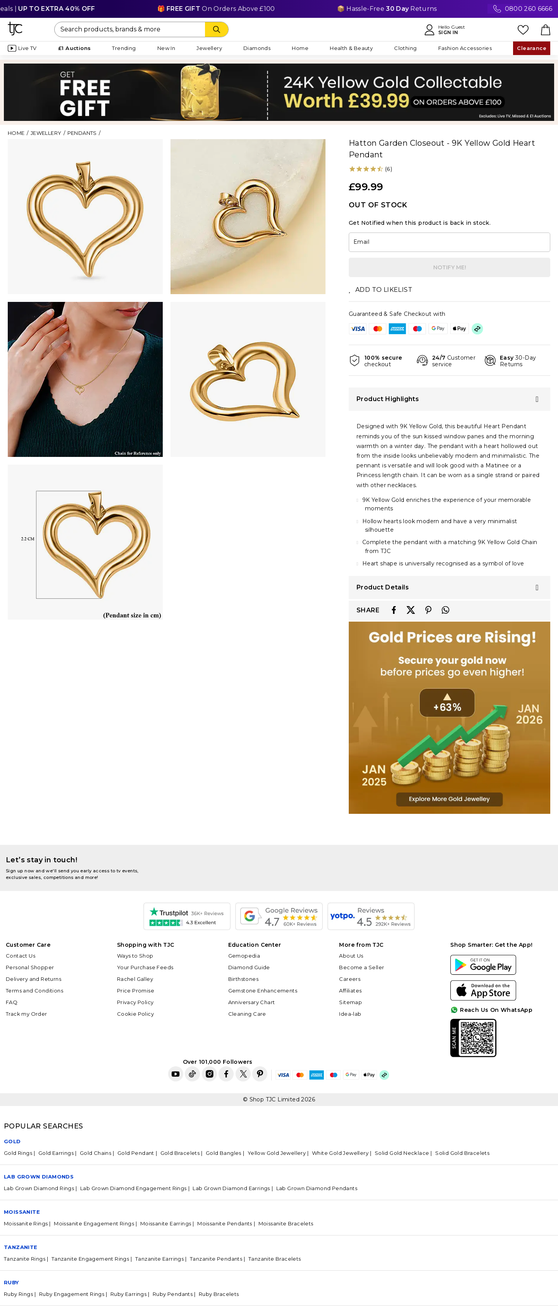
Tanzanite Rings (24, 1259)
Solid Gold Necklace (402, 1153)
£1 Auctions (74, 48)
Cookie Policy (135, 1014)
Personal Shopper (30, 967)
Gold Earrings (56, 1153)
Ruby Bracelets (219, 1294)
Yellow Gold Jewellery (277, 1153)
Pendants (82, 133)
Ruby (11, 1282)
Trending (124, 48)
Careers (349, 979)
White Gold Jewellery (340, 1153)
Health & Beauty (351, 48)
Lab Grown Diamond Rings (39, 1188)
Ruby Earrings (128, 1294)
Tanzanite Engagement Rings (90, 1259)
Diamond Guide (249, 967)
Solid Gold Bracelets (462, 1153)
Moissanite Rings (26, 1223)
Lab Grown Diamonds (39, 1176)
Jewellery (209, 48)
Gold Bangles (223, 1153)
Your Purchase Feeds (145, 967)
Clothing (405, 48)
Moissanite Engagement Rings (94, 1223)
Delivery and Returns (33, 979)
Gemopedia (244, 956)
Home (300, 48)
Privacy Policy (135, 1002)
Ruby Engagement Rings (71, 1294)
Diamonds (256, 48)
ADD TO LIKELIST (380, 289)
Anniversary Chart (251, 1002)
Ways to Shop (135, 956)
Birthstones (243, 979)
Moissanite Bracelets (285, 1223)
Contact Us (20, 956)
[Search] (216, 29)
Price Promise (135, 990)
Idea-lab (350, 1014)
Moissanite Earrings (165, 1223)
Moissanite (22, 1212)
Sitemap (350, 1002)
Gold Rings (18, 1153)
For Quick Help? (520, 1051)
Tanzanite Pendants (216, 1259)
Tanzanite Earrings (159, 1259)
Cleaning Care (247, 1014)
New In (166, 48)
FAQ (11, 1002)
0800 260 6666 (528, 8)
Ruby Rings (18, 1294)
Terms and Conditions (34, 990)
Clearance (531, 48)
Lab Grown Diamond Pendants (316, 1188)
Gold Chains (95, 1153)
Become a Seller (361, 967)
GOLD (12, 1141)
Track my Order (26, 1014)
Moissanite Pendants (224, 1223)
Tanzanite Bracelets (274, 1259)
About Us (351, 956)
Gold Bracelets (180, 1153)
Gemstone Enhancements (262, 990)
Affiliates (350, 990)
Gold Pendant (135, 1153)
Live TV (22, 48)
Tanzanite (21, 1247)
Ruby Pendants (173, 1294)
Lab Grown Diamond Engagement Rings (133, 1188)
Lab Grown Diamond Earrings (231, 1188)
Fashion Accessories (465, 48)
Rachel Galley (135, 979)
